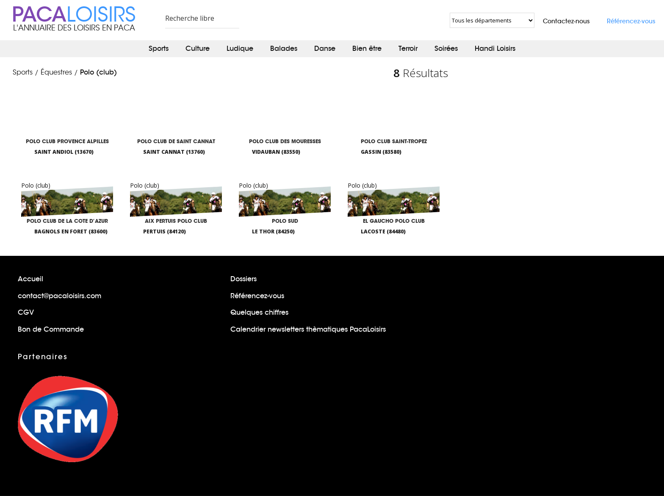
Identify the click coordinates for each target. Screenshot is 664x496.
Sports (159, 48)
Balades (283, 48)
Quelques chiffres (259, 312)
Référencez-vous (631, 21)
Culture (197, 48)
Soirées (446, 48)
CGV (26, 312)
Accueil (30, 278)
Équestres (56, 72)
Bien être (367, 48)
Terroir (408, 48)
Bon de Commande (51, 329)
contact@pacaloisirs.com (59, 295)
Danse (324, 48)
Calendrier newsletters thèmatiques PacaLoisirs (308, 329)
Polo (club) (98, 72)
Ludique (240, 48)
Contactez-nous (566, 21)
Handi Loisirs (495, 48)
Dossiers (243, 278)
